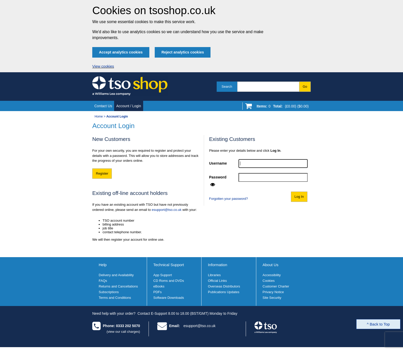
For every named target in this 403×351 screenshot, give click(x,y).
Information (217, 265)
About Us (271, 265)
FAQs (103, 281)
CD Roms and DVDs (168, 281)
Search (227, 86)
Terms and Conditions (115, 298)
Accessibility (272, 275)
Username (218, 163)
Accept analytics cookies (121, 52)
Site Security (272, 298)
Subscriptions (109, 292)
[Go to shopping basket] (281, 107)
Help (103, 265)
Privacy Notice (273, 292)
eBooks (158, 286)
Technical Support (168, 265)
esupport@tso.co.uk (166, 210)
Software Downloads (168, 298)
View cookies (103, 66)
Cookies (269, 281)
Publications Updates (223, 292)
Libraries (214, 275)
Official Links (217, 281)
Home (99, 116)
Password (218, 177)
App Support (162, 275)
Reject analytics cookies (182, 52)
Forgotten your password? (228, 199)
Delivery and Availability (116, 275)
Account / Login (128, 106)
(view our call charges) (123, 332)
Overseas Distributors (224, 286)
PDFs (157, 292)
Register (102, 173)
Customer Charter (276, 286)
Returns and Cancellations (118, 286)
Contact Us (103, 106)
